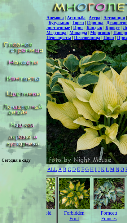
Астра (94, 17)
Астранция (114, 17)
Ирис (78, 27)
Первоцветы (58, 37)
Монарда (78, 32)
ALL (52, 169)
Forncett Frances (109, 215)
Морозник (100, 32)
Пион (108, 37)
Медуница (56, 32)
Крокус (112, 27)
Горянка (95, 22)
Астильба (76, 17)
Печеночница (87, 37)
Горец (78, 22)
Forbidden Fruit (74, 215)
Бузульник (59, 22)
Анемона (55, 17)
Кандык (94, 27)
